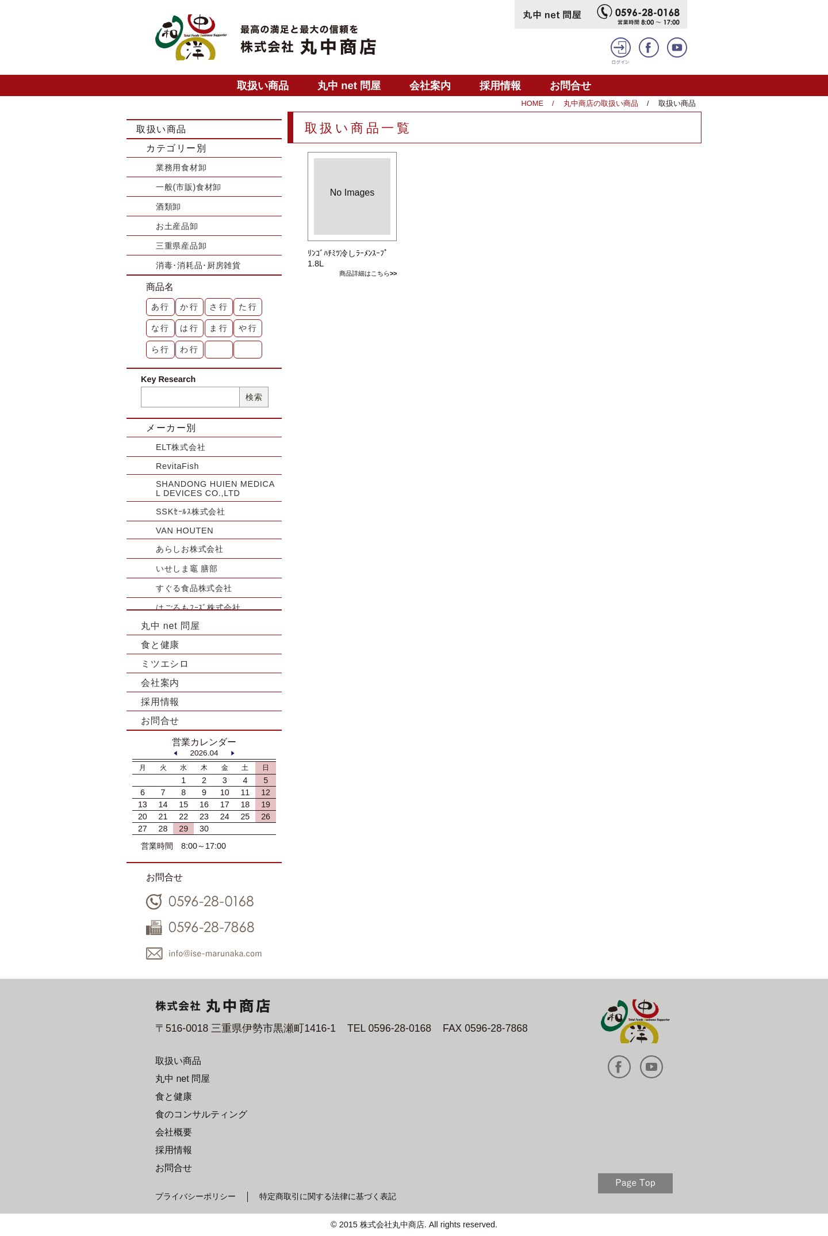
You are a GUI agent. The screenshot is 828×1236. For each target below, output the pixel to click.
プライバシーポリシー (195, 1196)
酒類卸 (168, 206)
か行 (190, 306)
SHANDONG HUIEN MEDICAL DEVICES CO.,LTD (215, 488)
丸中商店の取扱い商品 (601, 103)
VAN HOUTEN (184, 530)
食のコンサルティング (201, 1114)
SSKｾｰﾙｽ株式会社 (190, 511)
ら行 (161, 349)
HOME (532, 103)
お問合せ (570, 85)
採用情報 (500, 85)
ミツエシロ (165, 664)
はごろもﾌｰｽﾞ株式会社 (198, 607)
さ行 (219, 306)
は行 (190, 328)
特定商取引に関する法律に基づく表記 (327, 1196)
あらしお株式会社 (190, 549)
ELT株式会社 (180, 447)
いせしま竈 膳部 (187, 568)
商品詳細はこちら (364, 273)
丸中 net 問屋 (349, 85)
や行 (248, 328)
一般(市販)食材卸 (188, 187)
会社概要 (173, 1132)
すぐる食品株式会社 (194, 588)
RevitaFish (177, 466)
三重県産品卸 (181, 245)
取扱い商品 (263, 85)
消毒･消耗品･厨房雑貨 (198, 265)
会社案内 (430, 85)
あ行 (161, 306)
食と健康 (160, 645)
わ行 (190, 349)
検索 (254, 397)
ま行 (219, 328)
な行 (161, 328)
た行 (248, 306)
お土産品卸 (177, 226)
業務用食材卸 (181, 167)
